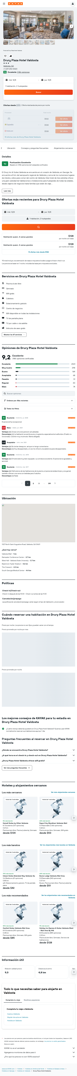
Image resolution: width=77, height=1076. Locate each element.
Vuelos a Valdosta (13, 1014)
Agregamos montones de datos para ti (39, 1052)
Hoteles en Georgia (8, 1071)
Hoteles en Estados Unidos (55, 1069)
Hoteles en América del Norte (34, 1069)
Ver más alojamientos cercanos (63, 792)
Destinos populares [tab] (32, 1000)
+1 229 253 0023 (10, 69)
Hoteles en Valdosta (14, 1020)
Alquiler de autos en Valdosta (17, 1017)
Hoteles (19, 1069)
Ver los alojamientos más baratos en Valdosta (57, 845)
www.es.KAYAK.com (8, 1069)
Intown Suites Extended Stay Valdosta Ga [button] (19, 876)
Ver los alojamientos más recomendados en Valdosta (58, 896)
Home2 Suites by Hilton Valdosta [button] (15, 823)
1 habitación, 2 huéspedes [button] (16, 86)
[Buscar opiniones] (40, 393)
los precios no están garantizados (55, 1041)
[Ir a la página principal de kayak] (15, 3)
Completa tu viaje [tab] (13, 1000)
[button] (4, 3)
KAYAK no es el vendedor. (39, 1048)
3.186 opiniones (23, 72)
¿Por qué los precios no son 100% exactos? (39, 1056)
